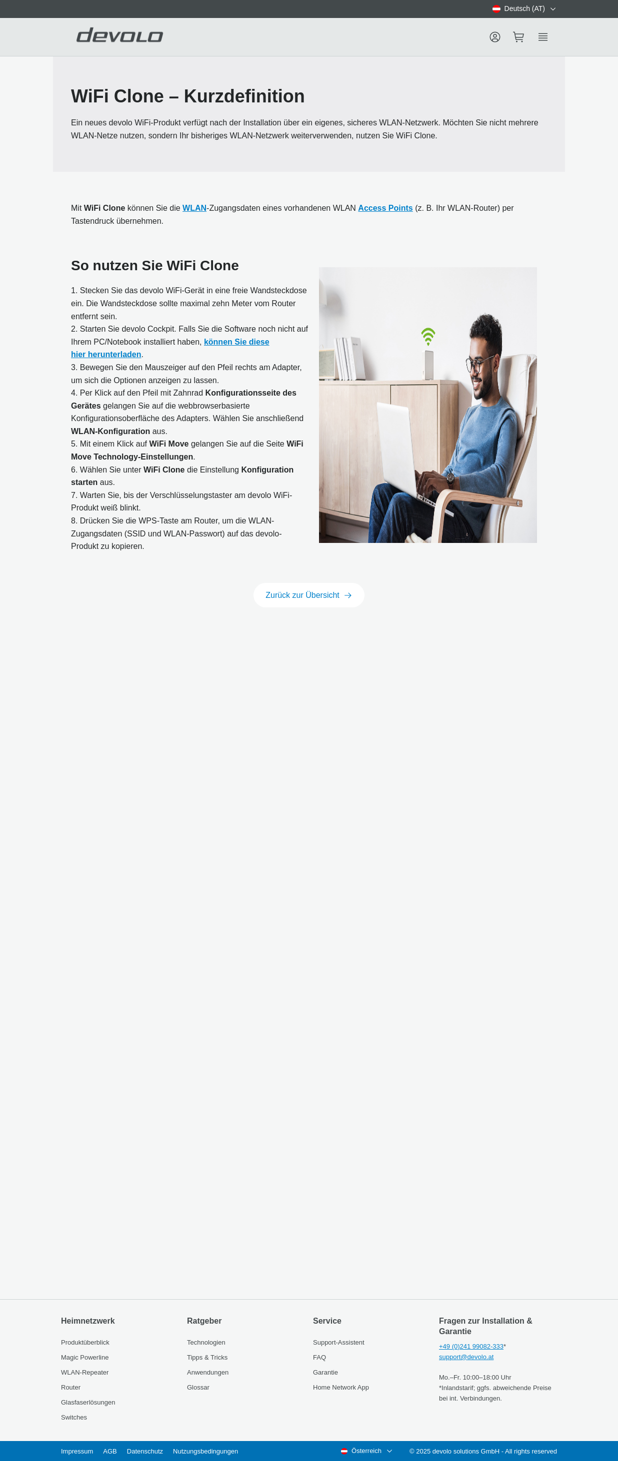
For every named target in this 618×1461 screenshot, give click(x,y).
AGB (109, 1451)
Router (70, 1387)
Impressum (77, 1451)
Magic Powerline (84, 1357)
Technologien (206, 1342)
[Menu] (495, 37)
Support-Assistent (338, 1342)
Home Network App (341, 1387)
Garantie (325, 1372)
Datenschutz (145, 1451)
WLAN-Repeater (84, 1372)
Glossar (198, 1387)
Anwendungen (207, 1372)
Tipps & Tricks (207, 1357)
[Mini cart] (519, 37)
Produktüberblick (85, 1342)
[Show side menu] (543, 37)
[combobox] (524, 9)
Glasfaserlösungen (88, 1402)
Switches (74, 1417)
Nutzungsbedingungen (205, 1451)
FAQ (319, 1357)
